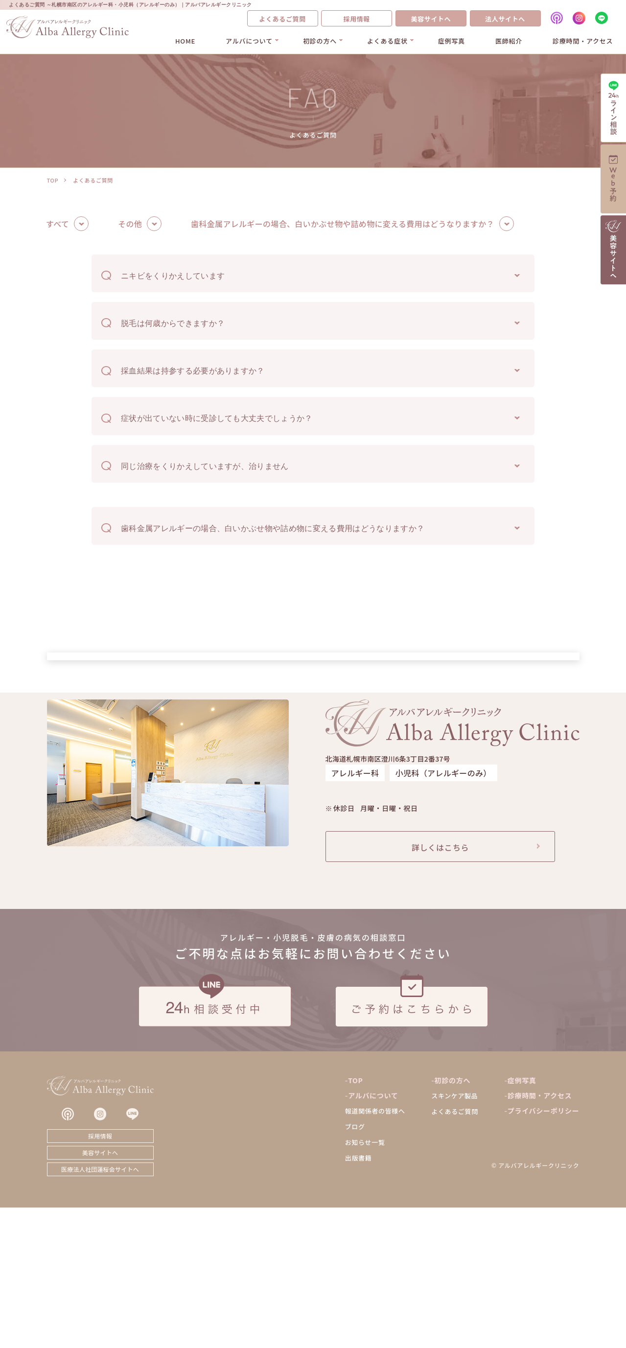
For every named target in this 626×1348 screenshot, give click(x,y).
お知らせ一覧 (365, 1282)
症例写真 (451, 41)
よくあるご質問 (282, 18)
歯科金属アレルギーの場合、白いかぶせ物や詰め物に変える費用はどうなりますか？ (342, 224)
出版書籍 (358, 1298)
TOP (53, 180)
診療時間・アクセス (583, 41)
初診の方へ (320, 41)
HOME (185, 41)
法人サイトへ (505, 18)
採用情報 (356, 18)
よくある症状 (387, 41)
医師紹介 (508, 41)
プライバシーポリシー (544, 1251)
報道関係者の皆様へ (375, 1251)
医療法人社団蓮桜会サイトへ (100, 1309)
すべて (57, 224)
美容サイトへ (431, 18)
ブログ (355, 1267)
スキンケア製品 (454, 1236)
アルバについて (249, 41)
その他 (130, 224)
